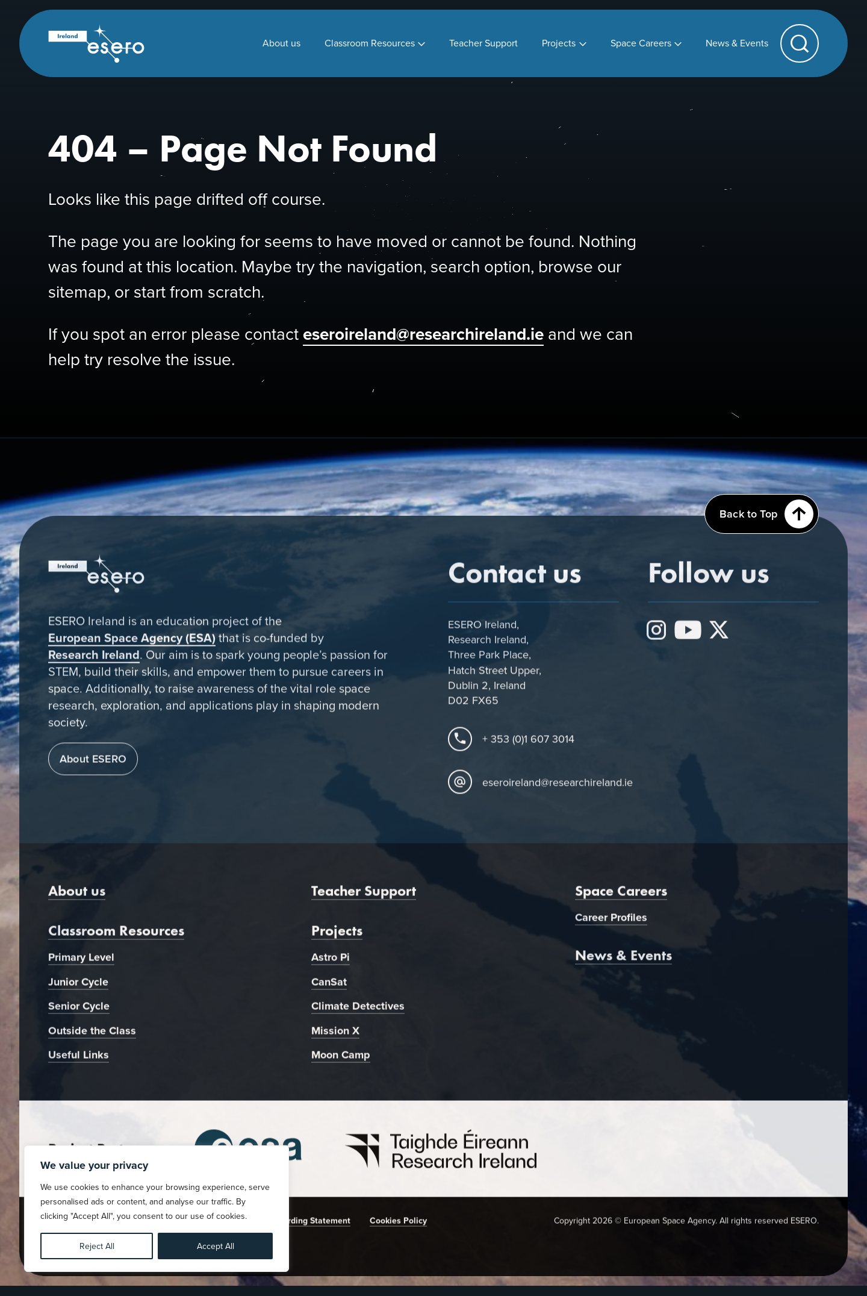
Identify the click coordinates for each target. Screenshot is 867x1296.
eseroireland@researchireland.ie (423, 334)
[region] (156, 1208)
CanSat (329, 987)
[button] (799, 43)
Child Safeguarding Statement (291, 1227)
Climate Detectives (358, 1012)
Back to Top (766, 513)
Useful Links (78, 1061)
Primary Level (81, 963)
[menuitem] (281, 43)
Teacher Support (363, 897)
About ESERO (93, 764)
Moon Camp (340, 1061)
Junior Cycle (78, 987)
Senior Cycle (79, 1012)
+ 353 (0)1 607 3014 (528, 745)
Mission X (335, 1037)
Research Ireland (94, 661)
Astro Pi (330, 963)
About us (76, 897)
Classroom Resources (116, 936)
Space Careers (621, 897)
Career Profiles (611, 923)
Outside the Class (92, 1037)
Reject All (96, 1246)
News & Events (623, 960)
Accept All (215, 1246)
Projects (336, 936)
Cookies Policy (398, 1227)
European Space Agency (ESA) (132, 644)
